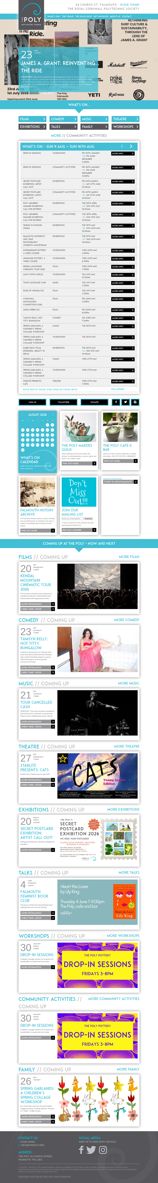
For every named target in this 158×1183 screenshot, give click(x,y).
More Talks (129, 872)
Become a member (72, 530)
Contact (127, 16)
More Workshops (123, 936)
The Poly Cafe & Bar (117, 447)
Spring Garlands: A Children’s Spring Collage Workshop (37, 1095)
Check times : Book (31, 609)
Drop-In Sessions (36, 955)
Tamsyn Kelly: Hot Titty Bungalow (34, 643)
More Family (128, 1069)
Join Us (32, 402)
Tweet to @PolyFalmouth (118, 482)
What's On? (53, 16)
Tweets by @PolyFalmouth (112, 479)
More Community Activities (113, 999)
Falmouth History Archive (37, 512)
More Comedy (126, 620)
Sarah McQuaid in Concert (56, 78)
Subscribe (88, 519)
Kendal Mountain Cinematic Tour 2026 (35, 582)
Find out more (70, 463)
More (117, 153)
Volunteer (63, 402)
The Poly (31, 15)
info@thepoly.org (32, 1145)
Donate (95, 402)
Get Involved (101, 16)
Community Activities (87, 135)
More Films (129, 557)
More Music (128, 683)
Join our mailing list (72, 512)
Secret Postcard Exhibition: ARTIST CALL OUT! (36, 833)
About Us (115, 16)
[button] (2, 60)
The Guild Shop (83, 16)
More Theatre (126, 746)
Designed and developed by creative (45, 1177)
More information (80, 66)
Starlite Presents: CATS (34, 767)
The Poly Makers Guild (77, 447)
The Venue (68, 16)
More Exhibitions (123, 809)
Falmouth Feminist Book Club (34, 896)
